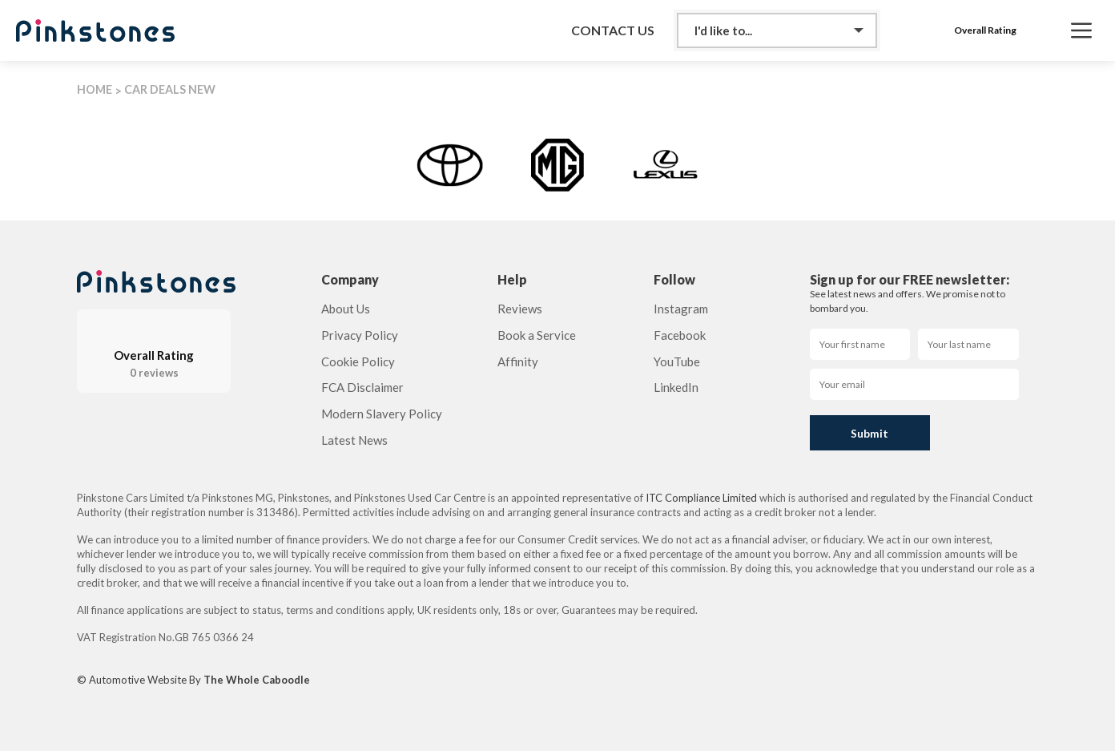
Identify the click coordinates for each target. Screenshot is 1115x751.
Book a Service (536, 335)
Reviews (519, 308)
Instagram (681, 308)
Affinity (517, 361)
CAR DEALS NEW (169, 89)
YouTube (677, 361)
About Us (345, 308)
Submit (869, 433)
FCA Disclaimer (362, 387)
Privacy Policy (359, 335)
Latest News (354, 440)
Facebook (680, 335)
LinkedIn (676, 387)
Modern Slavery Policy (381, 413)
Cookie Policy (358, 361)
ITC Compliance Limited (701, 497)
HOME (94, 89)
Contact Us (612, 30)
